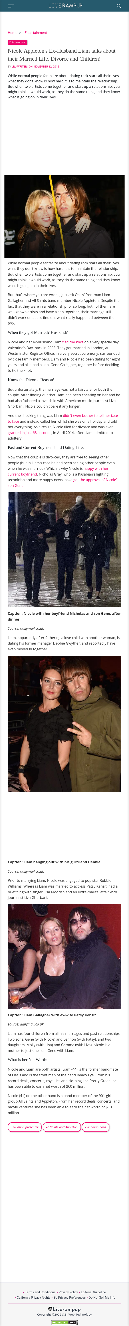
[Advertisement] (64, 137)
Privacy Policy (68, 1292)
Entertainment (35, 33)
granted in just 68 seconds (29, 432)
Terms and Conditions (40, 1292)
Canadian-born (95, 1127)
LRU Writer (19, 66)
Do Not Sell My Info (102, 1297)
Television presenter (24, 1127)
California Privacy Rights (33, 1297)
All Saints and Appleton (62, 1127)
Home (12, 33)
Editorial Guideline (93, 1292)
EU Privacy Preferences (70, 1297)
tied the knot (72, 342)
